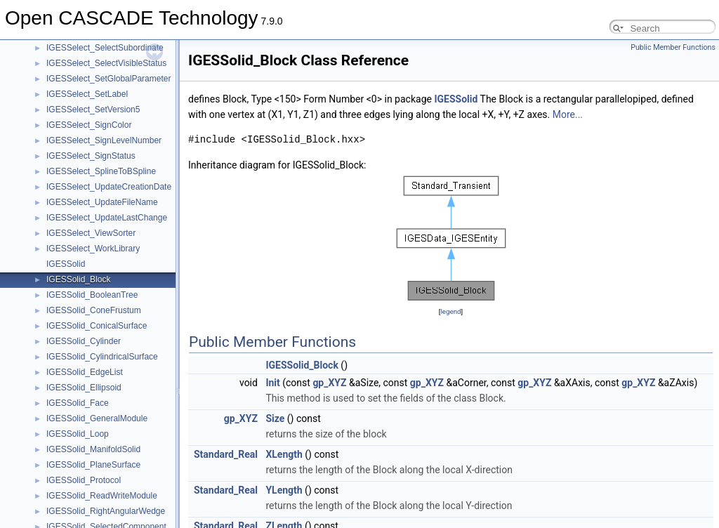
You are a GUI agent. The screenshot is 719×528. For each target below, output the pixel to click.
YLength (283, 490)
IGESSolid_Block (78, 279)
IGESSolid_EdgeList (84, 372)
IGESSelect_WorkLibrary (93, 248)
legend (450, 311)
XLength (283, 454)
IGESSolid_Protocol (83, 480)
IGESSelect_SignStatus (91, 156)
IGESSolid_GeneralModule (96, 418)
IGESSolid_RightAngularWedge (105, 511)
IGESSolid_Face (77, 403)
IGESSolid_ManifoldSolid (93, 449)
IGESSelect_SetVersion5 (93, 109)
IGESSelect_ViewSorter (91, 233)
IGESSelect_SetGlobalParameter (108, 79)
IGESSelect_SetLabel (87, 94)
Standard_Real (226, 454)
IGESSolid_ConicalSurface (96, 326)
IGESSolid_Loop (77, 434)
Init (272, 382)
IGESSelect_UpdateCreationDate (108, 187)
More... (568, 114)
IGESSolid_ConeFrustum (93, 310)
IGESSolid (65, 264)
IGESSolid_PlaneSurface (93, 465)
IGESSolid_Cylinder (83, 341)
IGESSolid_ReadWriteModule (101, 496)
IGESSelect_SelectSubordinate (105, 48)
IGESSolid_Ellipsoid (83, 387)
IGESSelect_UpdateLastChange (106, 218)
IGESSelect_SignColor (88, 125)
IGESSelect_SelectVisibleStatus (106, 63)
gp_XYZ (329, 382)
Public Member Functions (673, 47)
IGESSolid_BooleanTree (92, 295)
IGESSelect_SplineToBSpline (101, 171)
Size (274, 418)
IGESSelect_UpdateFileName (102, 202)
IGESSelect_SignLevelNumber (103, 140)
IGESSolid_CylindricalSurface (102, 357)
